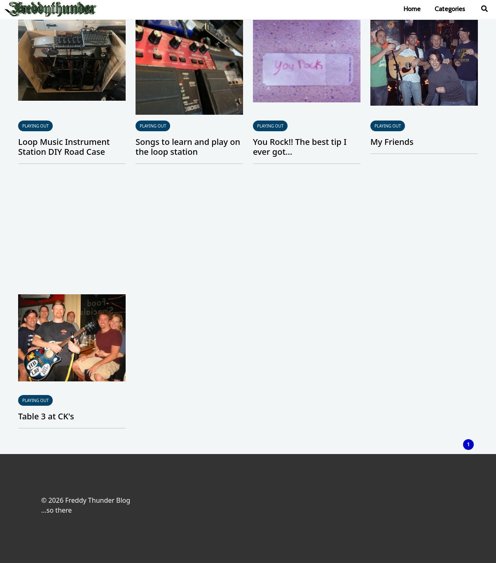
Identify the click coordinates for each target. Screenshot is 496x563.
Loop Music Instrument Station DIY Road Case (64, 146)
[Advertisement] (248, 232)
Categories (450, 9)
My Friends (392, 141)
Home (412, 9)
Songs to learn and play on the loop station (188, 146)
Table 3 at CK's (46, 416)
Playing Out (35, 126)
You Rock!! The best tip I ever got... (299, 146)
